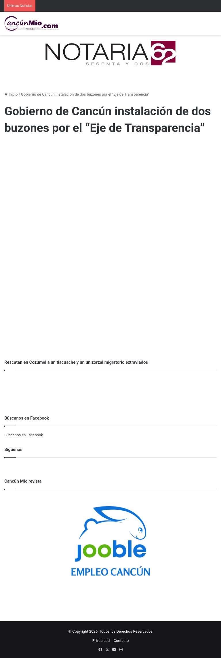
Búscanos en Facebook (23, 435)
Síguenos (13, 449)
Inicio (11, 94)
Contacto (121, 640)
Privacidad (101, 640)
